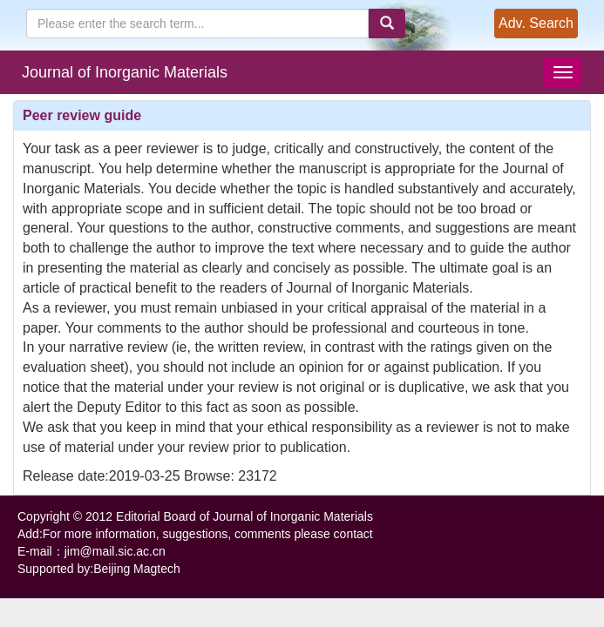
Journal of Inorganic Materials (124, 72)
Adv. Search (536, 23)
